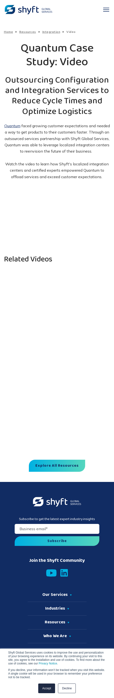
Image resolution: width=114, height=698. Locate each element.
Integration (51, 32)
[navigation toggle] (106, 10)
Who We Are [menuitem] (55, 636)
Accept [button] (46, 688)
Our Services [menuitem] (55, 595)
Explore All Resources (57, 466)
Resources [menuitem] (55, 622)
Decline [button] (67, 688)
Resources (27, 32)
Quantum (12, 125)
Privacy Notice (47, 663)
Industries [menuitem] (55, 609)
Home (8, 32)
